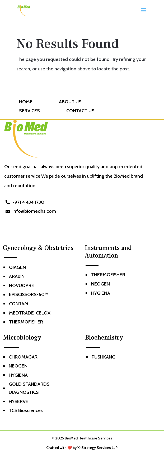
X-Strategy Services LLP (97, 447)
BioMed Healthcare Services (88, 438)
